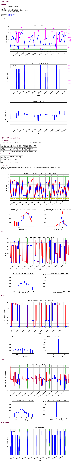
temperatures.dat (11, 14)
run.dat (9, 13)
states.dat (10, 15)
